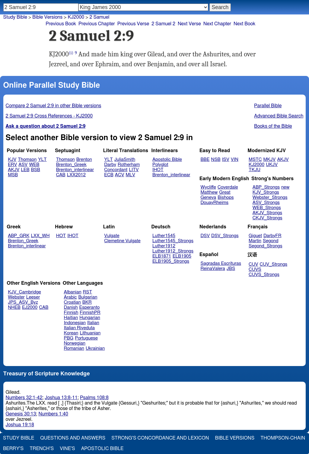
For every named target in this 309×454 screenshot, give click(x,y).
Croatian (72, 302)
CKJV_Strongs (267, 218)
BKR (87, 302)
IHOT (158, 170)
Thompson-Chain (282, 438)
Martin (255, 241)
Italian (93, 323)
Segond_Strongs (265, 246)
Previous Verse (133, 23)
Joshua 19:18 (20, 424)
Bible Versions (47, 17)
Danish (71, 307)
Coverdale (228, 187)
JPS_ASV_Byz (23, 302)
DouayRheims (215, 202)
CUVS (255, 269)
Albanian (72, 292)
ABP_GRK (18, 235)
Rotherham (129, 164)
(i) (71, 52)
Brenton (84, 159)
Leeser (33, 297)
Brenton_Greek (71, 164)
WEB (34, 164)
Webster (16, 297)
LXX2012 (76, 175)
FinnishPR (90, 312)
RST (87, 292)
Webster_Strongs (270, 197)
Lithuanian (90, 333)
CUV (253, 264)
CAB (60, 175)
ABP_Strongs (266, 187)
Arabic (70, 297)
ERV (12, 164)
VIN (234, 159)
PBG (69, 338)
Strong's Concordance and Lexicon (160, 438)
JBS (231, 268)
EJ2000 (29, 307)
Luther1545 (163, 235)
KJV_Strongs (266, 192)
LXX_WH (40, 235)
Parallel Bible (268, 105)
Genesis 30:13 (21, 414)
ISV (225, 159)
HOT (61, 235)
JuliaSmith (124, 159)
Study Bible (15, 17)
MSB (13, 175)
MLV (130, 175)
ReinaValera (213, 268)
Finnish (71, 312)
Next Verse (189, 23)
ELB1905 (182, 256)
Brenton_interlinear (75, 170)
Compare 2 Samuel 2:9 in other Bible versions (53, 105)
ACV (119, 175)
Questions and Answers (72, 438)
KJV (12, 159)
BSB (35, 170)
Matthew (209, 192)
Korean (71, 333)
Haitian (71, 317)
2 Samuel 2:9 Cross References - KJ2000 (49, 116)
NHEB (14, 307)
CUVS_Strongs (264, 274)
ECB (108, 175)
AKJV (13, 170)
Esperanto (89, 307)
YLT (42, 159)
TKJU (254, 170)
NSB (215, 159)
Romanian (74, 348)
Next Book (244, 23)
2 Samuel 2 (163, 23)
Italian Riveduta (79, 328)
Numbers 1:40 (53, 414)
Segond (270, 241)
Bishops (226, 197)
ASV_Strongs (266, 202)
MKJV (269, 159)
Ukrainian (95, 348)
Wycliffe (208, 187)
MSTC (255, 159)
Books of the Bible (273, 126)
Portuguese (86, 338)
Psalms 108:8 (94, 397)
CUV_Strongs (273, 264)
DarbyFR (272, 235)
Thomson (27, 159)
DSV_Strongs (225, 235)
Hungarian (89, 317)
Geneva (208, 197)
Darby (110, 164)
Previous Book (61, 23)
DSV (205, 235)
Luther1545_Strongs (172, 241)
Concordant (115, 170)
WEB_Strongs (267, 207)
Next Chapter (217, 23)
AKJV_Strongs (267, 213)
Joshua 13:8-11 (61, 397)
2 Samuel (100, 17)
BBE (205, 159)
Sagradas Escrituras (221, 263)
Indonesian (75, 323)
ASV (22, 164)
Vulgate (111, 235)
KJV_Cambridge (24, 292)
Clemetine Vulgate (122, 241)
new (285, 187)
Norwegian (74, 343)
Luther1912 (163, 246)
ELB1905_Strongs (170, 261)
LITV (134, 170)
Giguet (255, 235)
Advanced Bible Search (278, 116)
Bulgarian (87, 297)
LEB (25, 170)
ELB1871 (161, 256)
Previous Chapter (96, 23)
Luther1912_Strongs (172, 251)
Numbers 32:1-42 (24, 397)
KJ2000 (256, 164)
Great (224, 192)
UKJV (272, 164)
